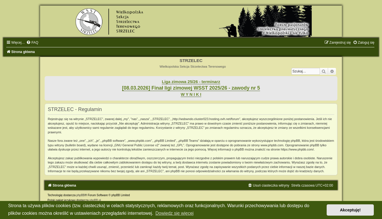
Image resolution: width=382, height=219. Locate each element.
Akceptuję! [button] (350, 210)
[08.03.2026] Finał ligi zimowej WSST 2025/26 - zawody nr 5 (191, 88)
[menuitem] (32, 43)
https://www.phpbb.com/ (297, 149)
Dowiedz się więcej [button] (174, 213)
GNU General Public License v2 (136, 145)
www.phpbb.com (272, 145)
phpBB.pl (95, 200)
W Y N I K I (191, 94)
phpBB (80, 195)
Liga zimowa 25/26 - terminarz (191, 81)
